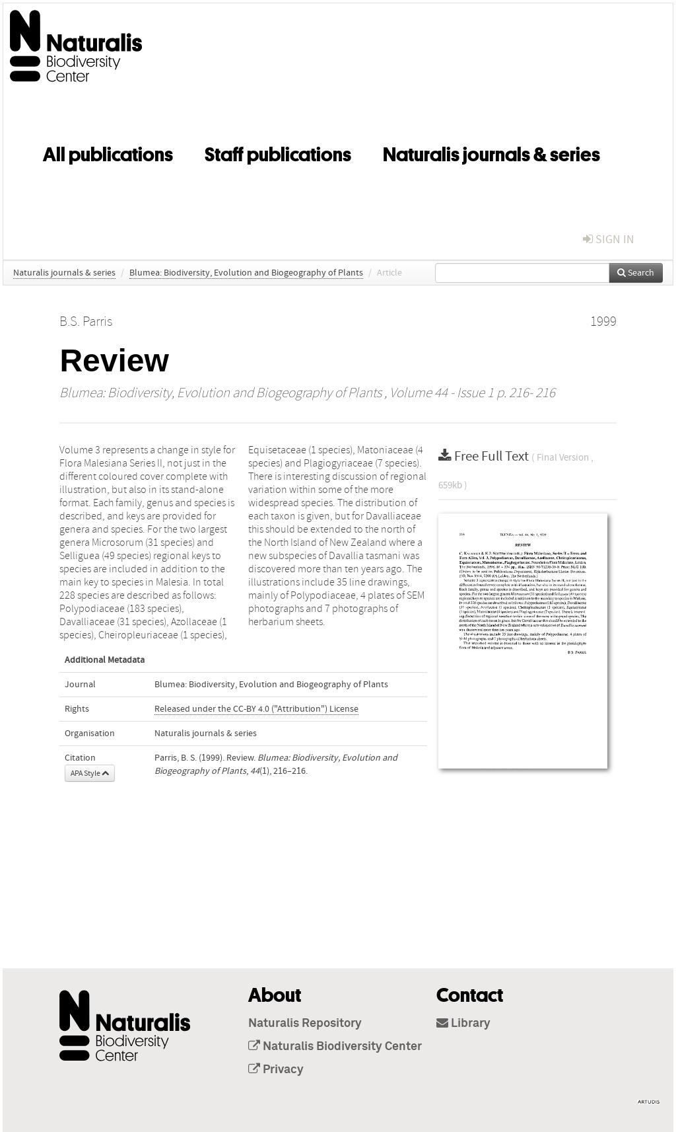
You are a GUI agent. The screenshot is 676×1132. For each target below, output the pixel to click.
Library (463, 1024)
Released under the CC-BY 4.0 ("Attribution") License (256, 709)
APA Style (90, 773)
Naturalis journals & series (491, 152)
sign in (608, 239)
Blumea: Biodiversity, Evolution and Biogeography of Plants (246, 273)
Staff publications (278, 152)
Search (635, 273)
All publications (108, 152)
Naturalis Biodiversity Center (335, 1047)
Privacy (276, 1070)
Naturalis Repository (305, 1024)
